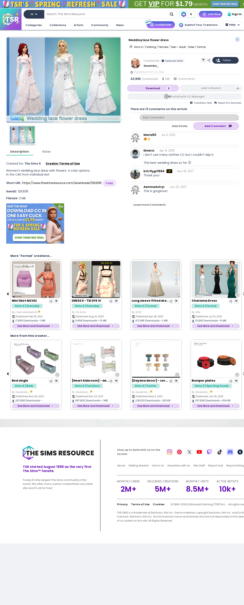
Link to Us (158, 465)
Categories (33, 25)
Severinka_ (151, 66)
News (120, 25)
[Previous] (8, 294)
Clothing (150, 47)
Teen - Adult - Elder (182, 47)
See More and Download (33, 326)
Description (19, 151)
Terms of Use (140, 504)
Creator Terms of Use (63, 163)
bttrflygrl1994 (154, 171)
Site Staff (199, 465)
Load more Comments (149, 205)
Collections (58, 25)
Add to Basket (211, 88)
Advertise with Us (178, 465)
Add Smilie (179, 126)
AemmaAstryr (154, 187)
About (121, 465)
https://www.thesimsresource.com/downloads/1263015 (62, 183)
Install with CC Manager (188, 96)
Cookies (158, 504)
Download (153, 88)
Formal (201, 47)
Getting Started (138, 465)
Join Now (214, 14)
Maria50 (150, 135)
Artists (78, 25)
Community (99, 25)
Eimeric (149, 150)
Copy (109, 183)
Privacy (122, 504)
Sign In (234, 14)
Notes (46, 151)
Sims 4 (138, 47)
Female (163, 47)
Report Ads (215, 465)
